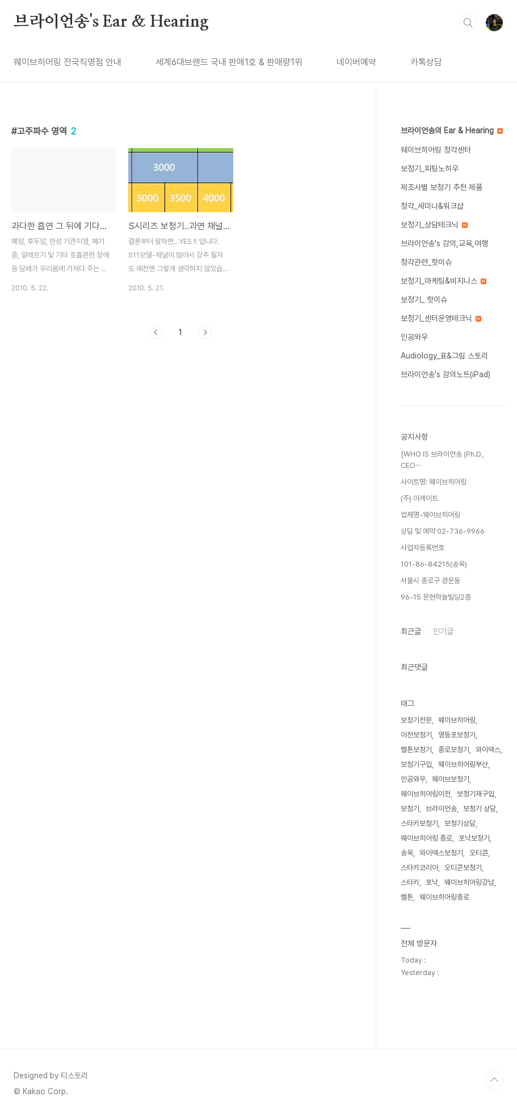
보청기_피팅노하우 (430, 168)
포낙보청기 (474, 838)
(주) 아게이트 (419, 498)
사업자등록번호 (422, 547)
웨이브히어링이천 (426, 794)
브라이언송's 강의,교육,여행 (444, 243)
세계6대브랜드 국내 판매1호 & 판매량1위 (228, 62)
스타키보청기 (419, 823)
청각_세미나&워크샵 (432, 205)
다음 (205, 332)
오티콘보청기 (463, 867)
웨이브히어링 (457, 720)
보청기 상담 (479, 808)
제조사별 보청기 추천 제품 (441, 187)
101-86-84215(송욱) (434, 564)
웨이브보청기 (450, 779)
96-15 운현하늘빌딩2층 (436, 597)
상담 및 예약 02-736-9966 (443, 531)
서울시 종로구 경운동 (430, 580)
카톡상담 (426, 62)
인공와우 (414, 336)
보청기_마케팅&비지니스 (443, 280)
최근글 (411, 631)
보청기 (410, 808)
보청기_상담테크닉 (434, 224)
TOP (494, 1080)
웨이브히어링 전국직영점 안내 (67, 62)
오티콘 (478, 853)
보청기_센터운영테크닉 (441, 318)
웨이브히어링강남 (469, 882)
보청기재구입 (475, 794)
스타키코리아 (419, 867)
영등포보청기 (457, 735)
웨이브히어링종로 (444, 897)
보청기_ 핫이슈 (424, 299)
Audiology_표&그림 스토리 (444, 355)
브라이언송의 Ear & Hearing (452, 130)
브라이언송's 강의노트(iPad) (445, 374)
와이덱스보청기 (441, 853)
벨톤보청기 (416, 749)
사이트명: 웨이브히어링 (433, 482)
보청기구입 (416, 764)
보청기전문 (416, 720)
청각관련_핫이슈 (426, 262)
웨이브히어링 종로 (426, 838)
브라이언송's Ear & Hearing (111, 22)
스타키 (410, 882)
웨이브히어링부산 (463, 764)
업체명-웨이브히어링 (430, 515)
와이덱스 (488, 749)
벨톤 (407, 897)
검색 (468, 22)
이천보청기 (416, 735)
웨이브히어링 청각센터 (436, 149)
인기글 (443, 631)
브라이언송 (441, 808)
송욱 (407, 853)
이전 (156, 332)
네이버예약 (356, 62)
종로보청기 (453, 749)
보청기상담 (460, 823)
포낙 (432, 882)
